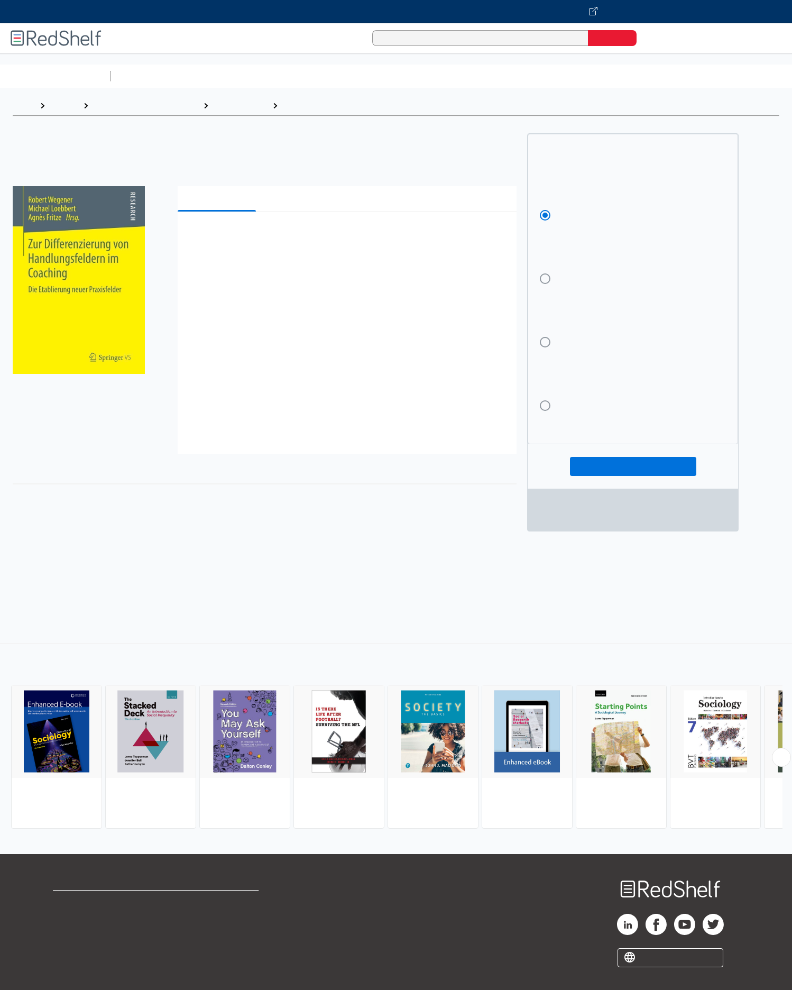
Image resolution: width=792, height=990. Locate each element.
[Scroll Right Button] (781, 757)
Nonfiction (640, 76)
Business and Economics (410, 76)
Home (24, 105)
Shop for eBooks (87, 904)
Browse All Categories (55, 76)
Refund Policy (217, 920)
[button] (349, 236)
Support (69, 920)
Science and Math (207, 76)
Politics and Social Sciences (521, 76)
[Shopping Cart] (659, 38)
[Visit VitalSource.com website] (396, 11)
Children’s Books (701, 76)
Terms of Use (218, 904)
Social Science (240, 105)
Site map (70, 954)
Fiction (597, 76)
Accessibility (215, 937)
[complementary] (396, 737)
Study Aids (143, 76)
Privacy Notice (82, 937)
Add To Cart (633, 466)
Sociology (302, 105)
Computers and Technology (302, 76)
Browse (64, 105)
